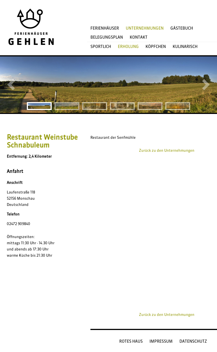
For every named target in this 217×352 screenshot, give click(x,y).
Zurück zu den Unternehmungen (166, 150)
